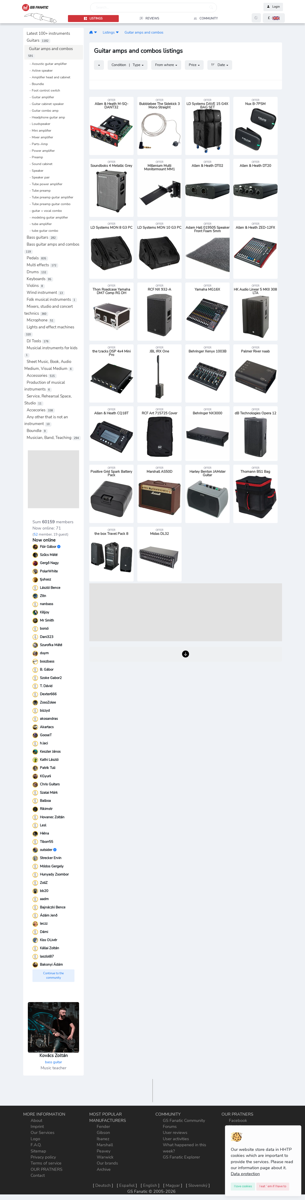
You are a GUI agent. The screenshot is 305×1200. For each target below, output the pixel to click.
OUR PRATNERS (46, 1169)
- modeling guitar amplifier (47, 217)
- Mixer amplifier (40, 137)
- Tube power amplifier (44, 184)
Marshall (105, 1145)
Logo (35, 1139)
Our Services (43, 1132)
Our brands (107, 1163)
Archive (104, 1169)
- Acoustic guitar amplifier (47, 63)
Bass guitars (42, 237)
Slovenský (197, 1185)
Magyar (173, 1185)
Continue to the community (53, 975)
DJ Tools (38, 341)
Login (273, 7)
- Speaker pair (38, 177)
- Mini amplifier (39, 130)
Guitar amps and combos (144, 32)
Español (127, 1185)
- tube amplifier (39, 224)
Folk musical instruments (52, 299)
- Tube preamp (39, 190)
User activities (176, 1139)
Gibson (103, 1132)
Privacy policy (43, 1157)
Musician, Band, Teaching (54, 437)
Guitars (38, 40)
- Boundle (35, 84)
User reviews (175, 1132)
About (36, 1120)
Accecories (41, 410)
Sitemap (38, 1151)
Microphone (41, 320)
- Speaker (35, 170)
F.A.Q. (36, 1145)
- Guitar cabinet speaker (45, 104)
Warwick (105, 1157)
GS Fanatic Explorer (181, 1157)
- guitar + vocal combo (44, 210)
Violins (36, 285)
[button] (274, 18)
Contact (38, 1175)
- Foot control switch (43, 90)
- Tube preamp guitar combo (49, 204)
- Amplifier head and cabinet (48, 77)
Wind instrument (46, 292)
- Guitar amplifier (40, 97)
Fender (103, 1126)
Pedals (37, 258)
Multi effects (42, 265)
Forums (170, 1126)
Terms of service (46, 1163)
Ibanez (103, 1139)
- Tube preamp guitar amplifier (50, 197)
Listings (109, 32)
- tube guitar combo (42, 230)
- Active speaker (40, 70)
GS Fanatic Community (184, 1120)
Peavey (103, 1151)
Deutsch (103, 1185)
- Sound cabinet (39, 164)
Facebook (238, 1120)
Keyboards (40, 279)
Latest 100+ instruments (48, 33)
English (150, 1185)
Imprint (37, 1126)
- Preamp (35, 157)
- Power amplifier (41, 150)
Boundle (37, 430)
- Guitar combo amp (42, 110)
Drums (37, 272)
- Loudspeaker (38, 123)
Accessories (42, 375)
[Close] (243, 1186)
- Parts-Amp (37, 144)
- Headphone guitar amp (46, 117)
